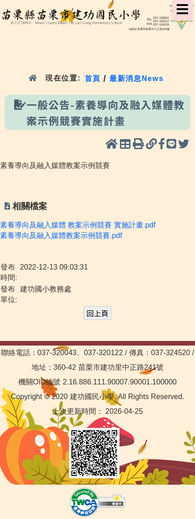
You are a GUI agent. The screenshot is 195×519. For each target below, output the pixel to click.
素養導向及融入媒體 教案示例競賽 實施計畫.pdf (78, 225)
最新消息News (137, 78)
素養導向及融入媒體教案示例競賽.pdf (61, 235)
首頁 (92, 78)
